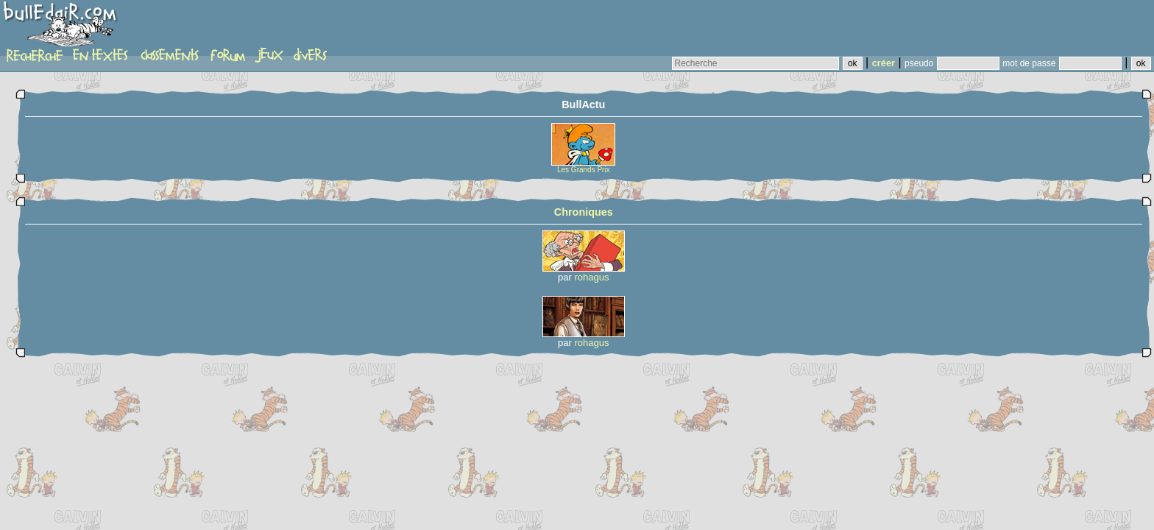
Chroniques (583, 212)
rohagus (592, 277)
